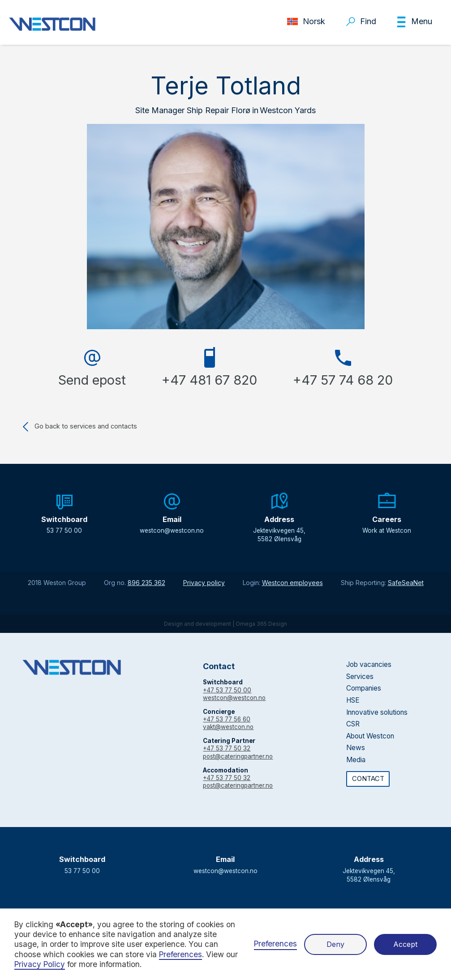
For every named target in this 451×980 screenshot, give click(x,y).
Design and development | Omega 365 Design (225, 623)
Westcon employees (292, 582)
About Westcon (370, 736)
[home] (52, 24)
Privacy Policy (39, 964)
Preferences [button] (180, 954)
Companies (363, 688)
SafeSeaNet (406, 582)
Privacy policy (204, 582)
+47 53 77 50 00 (227, 690)
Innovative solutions (377, 712)
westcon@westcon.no (234, 697)
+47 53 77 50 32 (226, 748)
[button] (414, 22)
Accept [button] (405, 944)
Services (360, 676)
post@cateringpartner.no (238, 756)
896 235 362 (146, 582)
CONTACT (368, 779)
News (355, 747)
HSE (353, 700)
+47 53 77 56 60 (226, 719)
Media (355, 759)
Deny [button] (335, 944)
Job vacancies (368, 664)
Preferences (275, 943)
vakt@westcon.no (228, 726)
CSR (353, 724)
